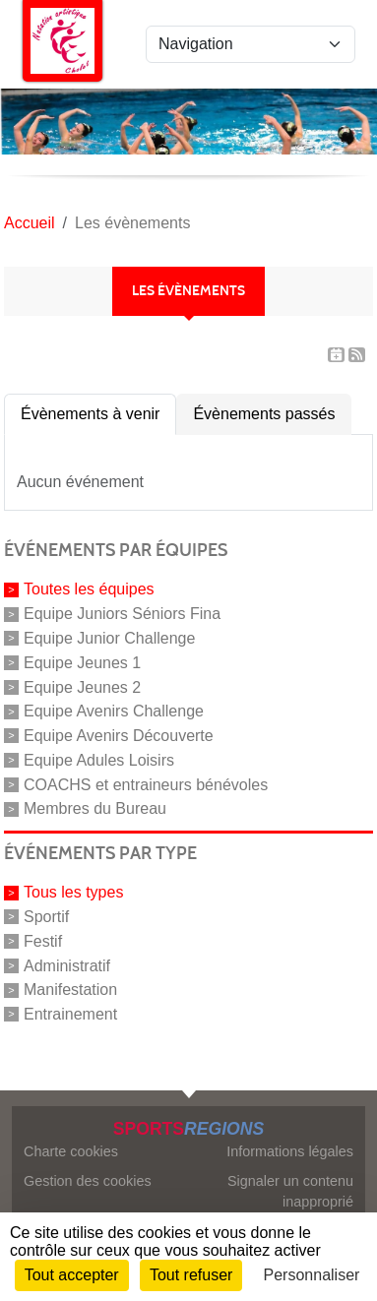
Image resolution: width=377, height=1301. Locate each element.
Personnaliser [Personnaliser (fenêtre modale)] (312, 1275)
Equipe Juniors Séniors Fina (122, 613)
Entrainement (70, 1014)
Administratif (67, 965)
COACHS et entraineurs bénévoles (146, 783)
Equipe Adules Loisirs (99, 760)
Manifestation (70, 989)
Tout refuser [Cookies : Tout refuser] (191, 1275)
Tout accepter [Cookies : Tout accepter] (72, 1275)
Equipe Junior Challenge (109, 638)
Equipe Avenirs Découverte (119, 735)
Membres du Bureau (95, 808)
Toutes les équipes (89, 589)
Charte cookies (71, 1151)
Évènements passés (264, 413)
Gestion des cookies (88, 1181)
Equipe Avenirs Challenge (114, 711)
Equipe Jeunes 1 (82, 662)
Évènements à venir (90, 413)
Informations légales (289, 1151)
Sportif (46, 916)
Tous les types (73, 892)
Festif (43, 941)
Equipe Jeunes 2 (82, 686)
